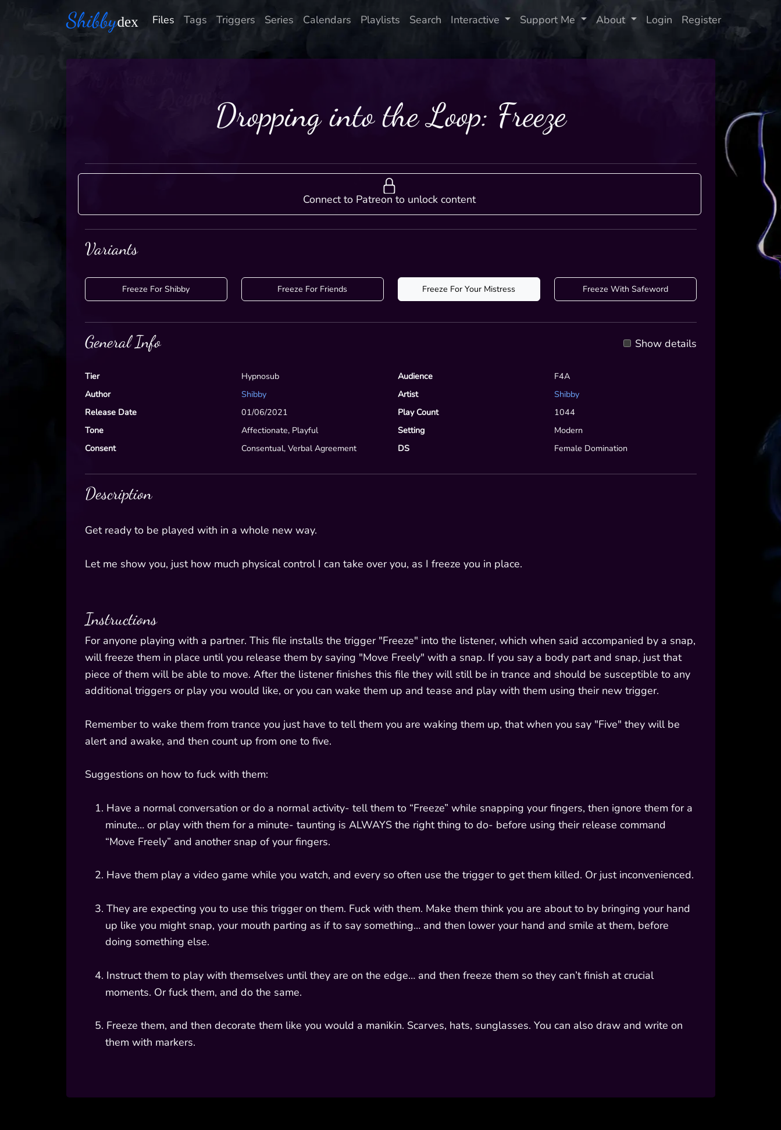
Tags (195, 20)
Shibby (253, 394)
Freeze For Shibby (156, 289)
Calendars (327, 20)
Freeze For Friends (312, 289)
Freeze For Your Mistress (468, 289)
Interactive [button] (476, 20)
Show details (666, 344)
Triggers (235, 20)
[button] (389, 194)
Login (659, 20)
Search (425, 20)
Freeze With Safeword (625, 289)
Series (279, 20)
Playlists (380, 20)
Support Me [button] (549, 20)
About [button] (612, 20)
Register (701, 20)
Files (163, 20)
